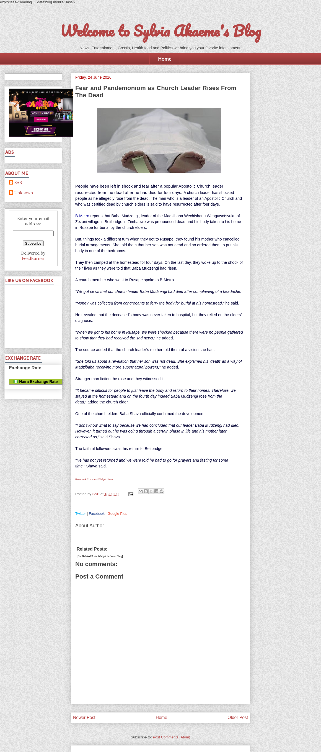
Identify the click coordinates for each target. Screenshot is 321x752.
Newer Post (84, 717)
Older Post (237, 717)
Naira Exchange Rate (36, 381)
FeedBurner (33, 258)
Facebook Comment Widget (90, 479)
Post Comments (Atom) (171, 737)
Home (164, 58)
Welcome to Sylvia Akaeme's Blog (160, 31)
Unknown (23, 192)
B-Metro (82, 216)
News (110, 479)
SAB (18, 182)
